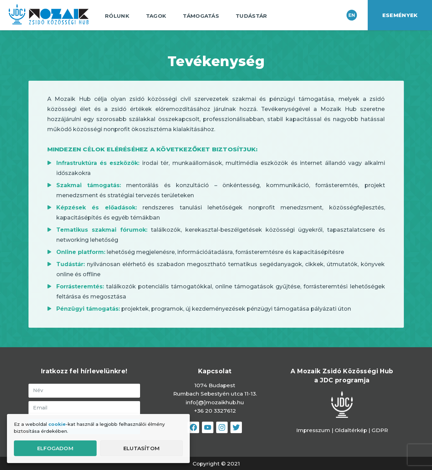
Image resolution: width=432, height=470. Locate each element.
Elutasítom (141, 448)
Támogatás (202, 16)
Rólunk (119, 16)
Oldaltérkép (351, 430)
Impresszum (313, 430)
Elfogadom (55, 448)
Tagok (158, 16)
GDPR (380, 430)
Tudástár (253, 16)
